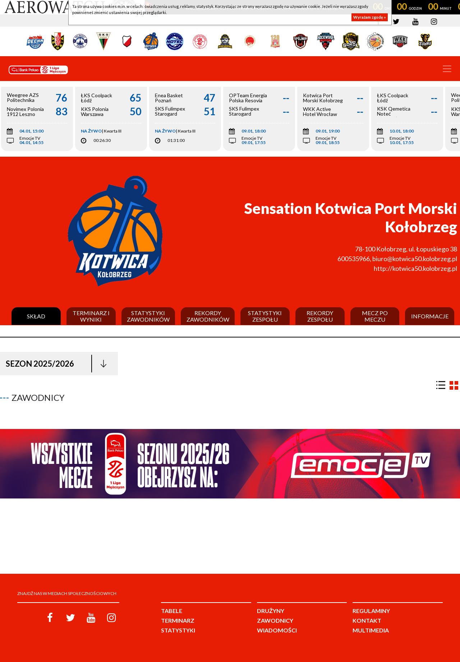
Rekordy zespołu (320, 316)
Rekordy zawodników (208, 316)
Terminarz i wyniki (91, 316)
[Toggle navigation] (447, 69)
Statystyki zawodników (148, 316)
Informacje (429, 316)
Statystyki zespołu (265, 316)
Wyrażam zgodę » (369, 17)
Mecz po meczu (375, 316)
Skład (36, 316)
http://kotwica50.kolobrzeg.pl (415, 268)
